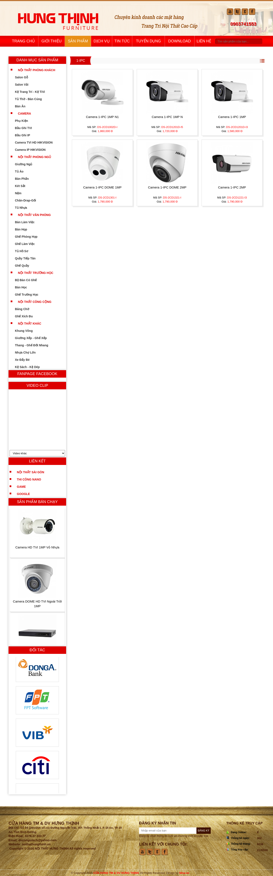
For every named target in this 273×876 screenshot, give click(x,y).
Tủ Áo (22, 171)
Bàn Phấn (25, 178)
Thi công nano (29, 479)
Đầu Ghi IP (25, 135)
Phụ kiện (24, 120)
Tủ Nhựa (24, 207)
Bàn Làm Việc (28, 222)
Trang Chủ (23, 41)
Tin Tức (122, 41)
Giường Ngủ (26, 164)
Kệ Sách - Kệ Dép (30, 367)
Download (179, 41)
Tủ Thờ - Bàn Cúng (31, 99)
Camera (24, 113)
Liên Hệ (204, 41)
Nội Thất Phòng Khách (36, 70)
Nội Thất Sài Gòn (30, 472)
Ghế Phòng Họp (29, 236)
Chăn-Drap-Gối (28, 200)
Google (23, 494)
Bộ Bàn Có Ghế (29, 280)
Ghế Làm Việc (28, 244)
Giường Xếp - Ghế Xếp (34, 338)
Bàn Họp (24, 229)
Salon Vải (24, 84)
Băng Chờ (25, 309)
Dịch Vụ (102, 41)
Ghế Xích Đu (27, 316)
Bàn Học (24, 287)
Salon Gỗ (24, 77)
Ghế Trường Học (29, 294)
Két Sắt (23, 186)
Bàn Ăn (23, 106)
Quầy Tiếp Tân (28, 258)
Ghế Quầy (25, 265)
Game (21, 486)
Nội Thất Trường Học (35, 273)
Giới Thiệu (51, 41)
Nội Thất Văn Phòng (34, 215)
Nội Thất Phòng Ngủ (34, 157)
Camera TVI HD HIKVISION (37, 142)
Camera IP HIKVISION (33, 149)
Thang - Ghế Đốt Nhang (34, 345)
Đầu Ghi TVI (26, 128)
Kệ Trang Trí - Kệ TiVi (33, 91)
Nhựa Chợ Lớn (28, 352)
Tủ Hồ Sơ (24, 251)
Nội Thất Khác (29, 323)
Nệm (21, 193)
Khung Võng (27, 330)
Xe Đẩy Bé (25, 359)
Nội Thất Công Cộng (34, 302)
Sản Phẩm (78, 41)
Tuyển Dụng (148, 41)
